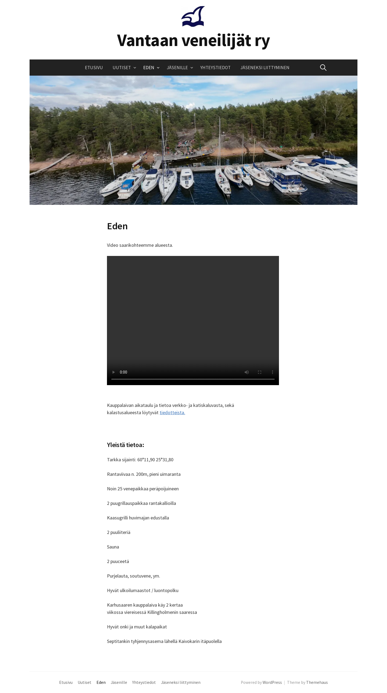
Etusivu (94, 68)
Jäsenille (177, 68)
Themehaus (317, 682)
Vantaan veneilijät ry (193, 40)
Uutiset (122, 68)
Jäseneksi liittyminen (264, 68)
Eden (148, 68)
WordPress (272, 682)
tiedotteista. (172, 412)
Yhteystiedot (215, 68)
